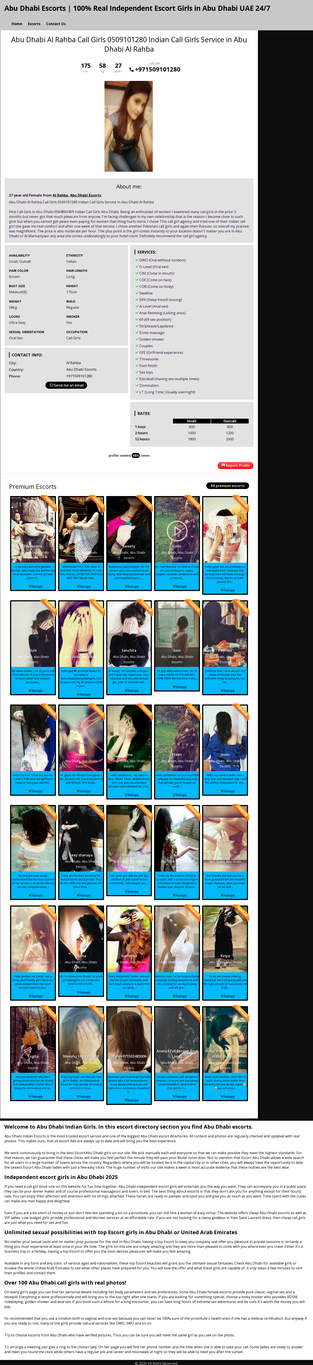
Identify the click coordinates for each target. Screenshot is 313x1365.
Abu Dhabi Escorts (85, 193)
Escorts (34, 18)
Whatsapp (36, 584)
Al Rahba (60, 193)
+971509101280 (154, 67)
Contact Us (56, 18)
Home (17, 18)
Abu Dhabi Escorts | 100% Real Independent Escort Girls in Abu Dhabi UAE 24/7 (137, 8)
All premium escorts (228, 483)
